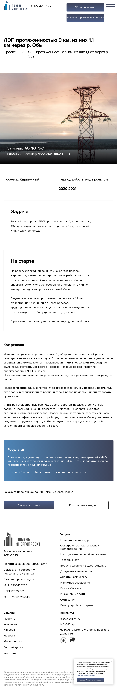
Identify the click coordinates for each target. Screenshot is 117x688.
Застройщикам (13, 647)
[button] (85, 7)
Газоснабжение (70, 588)
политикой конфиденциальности (86, 675)
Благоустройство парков (76, 605)
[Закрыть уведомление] (112, 661)
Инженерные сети (72, 594)
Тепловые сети (70, 560)
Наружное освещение (75, 582)
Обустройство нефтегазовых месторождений (79, 547)
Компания (10, 624)
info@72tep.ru (69, 624)
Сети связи (67, 599)
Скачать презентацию (19, 579)
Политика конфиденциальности (25, 564)
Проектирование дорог (76, 540)
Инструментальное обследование (83, 554)
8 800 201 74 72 (41, 5)
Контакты (10, 653)
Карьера (9, 629)
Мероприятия (13, 641)
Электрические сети (74, 577)
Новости (9, 635)
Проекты (11, 52)
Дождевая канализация (76, 571)
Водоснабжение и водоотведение (83, 565)
